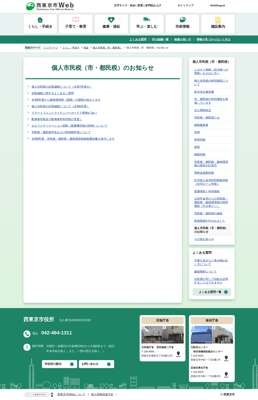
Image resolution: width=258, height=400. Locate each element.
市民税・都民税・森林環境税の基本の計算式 (211, 163)
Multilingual (217, 5)
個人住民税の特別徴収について (211, 82)
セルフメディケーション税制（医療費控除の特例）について (70, 125)
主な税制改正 (202, 110)
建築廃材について (205, 271)
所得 (197, 132)
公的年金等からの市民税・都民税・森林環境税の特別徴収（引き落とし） (211, 202)
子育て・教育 (75, 26)
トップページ (50, 47)
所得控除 (200, 139)
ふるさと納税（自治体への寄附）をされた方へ (211, 71)
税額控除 (200, 154)
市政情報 (182, 26)
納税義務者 (201, 125)
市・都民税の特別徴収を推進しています (211, 101)
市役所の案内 (53, 363)
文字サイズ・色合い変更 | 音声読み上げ (137, 5)
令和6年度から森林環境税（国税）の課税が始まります (66, 99)
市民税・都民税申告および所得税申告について (61, 132)
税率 (197, 147)
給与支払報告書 (204, 91)
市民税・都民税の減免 (208, 213)
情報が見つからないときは (213, 39)
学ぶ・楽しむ (146, 26)
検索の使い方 (182, 39)
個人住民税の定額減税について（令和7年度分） (62, 86)
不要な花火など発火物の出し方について (211, 262)
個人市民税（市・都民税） (107, 47)
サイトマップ (186, 5)
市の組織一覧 (160, 39)
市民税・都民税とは (207, 117)
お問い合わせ (90, 363)
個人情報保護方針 (102, 394)
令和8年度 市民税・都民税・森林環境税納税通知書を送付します (73, 138)
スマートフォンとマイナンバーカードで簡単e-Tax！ (65, 112)
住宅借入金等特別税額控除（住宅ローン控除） (211, 182)
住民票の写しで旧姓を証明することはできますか (211, 281)
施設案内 (218, 26)
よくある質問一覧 (210, 291)
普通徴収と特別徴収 (207, 191)
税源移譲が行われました (209, 220)
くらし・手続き (40, 26)
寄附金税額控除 (204, 172)
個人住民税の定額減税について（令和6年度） (60, 106)
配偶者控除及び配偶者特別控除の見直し (57, 119)
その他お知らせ (204, 239)
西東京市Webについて (71, 394)
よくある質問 (137, 39)
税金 (86, 47)
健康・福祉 (111, 26)
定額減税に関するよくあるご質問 (53, 93)
